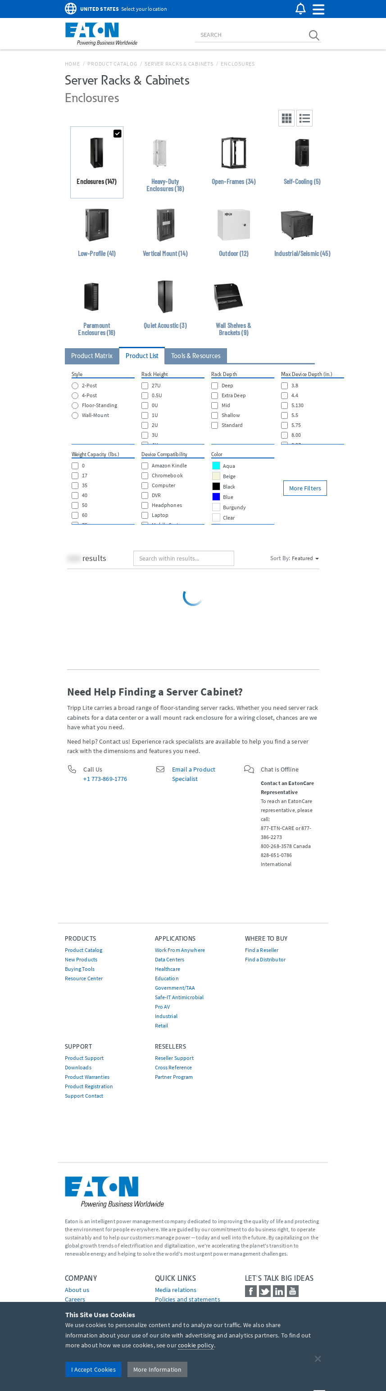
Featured (305, 558)
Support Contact (84, 1095)
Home (72, 63)
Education (167, 978)
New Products (81, 959)
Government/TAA (175, 987)
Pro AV (162, 1006)
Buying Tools (80, 968)
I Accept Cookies (93, 1369)
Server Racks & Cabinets (179, 63)
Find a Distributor (265, 959)
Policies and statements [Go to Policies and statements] (187, 1299)
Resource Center (84, 978)
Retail (161, 1025)
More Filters (305, 488)
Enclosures (238, 63)
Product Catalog (112, 63)
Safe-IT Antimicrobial (179, 997)
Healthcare (167, 968)
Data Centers (170, 959)
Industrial (166, 1016)
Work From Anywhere (180, 950)
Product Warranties (87, 1076)
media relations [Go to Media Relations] (176, 1290)
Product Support (84, 1057)
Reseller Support (174, 1057)
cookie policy (196, 1345)
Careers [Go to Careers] (75, 1299)
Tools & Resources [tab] (195, 356)
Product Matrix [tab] (92, 356)
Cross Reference (173, 1067)
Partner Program (174, 1076)
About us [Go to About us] (77, 1290)
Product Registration (89, 1086)
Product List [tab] (142, 356)
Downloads (78, 1067)
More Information (157, 1369)
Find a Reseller (262, 950)
